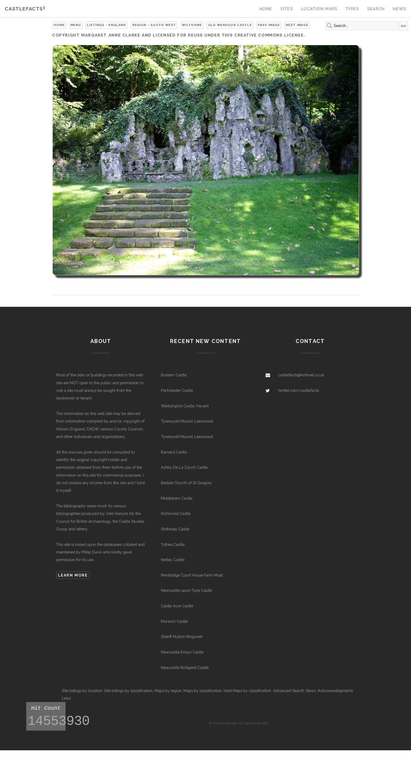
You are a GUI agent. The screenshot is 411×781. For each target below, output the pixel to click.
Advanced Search (288, 690)
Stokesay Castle (175, 529)
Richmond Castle (176, 513)
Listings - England (106, 25)
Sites (286, 9)
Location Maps (319, 9)
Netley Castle (173, 559)
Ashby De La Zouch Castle (184, 467)
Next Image (297, 25)
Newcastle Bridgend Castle (185, 667)
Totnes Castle (173, 544)
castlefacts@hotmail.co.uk (301, 375)
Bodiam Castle (174, 375)
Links (66, 698)
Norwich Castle (174, 621)
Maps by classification (202, 690)
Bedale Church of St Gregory (186, 483)
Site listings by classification (128, 690)
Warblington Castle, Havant (185, 406)
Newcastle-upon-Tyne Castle (186, 590)
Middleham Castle (176, 498)
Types (352, 9)
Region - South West (154, 25)
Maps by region (168, 690)
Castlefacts (25, 9)
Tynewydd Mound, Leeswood (187, 421)
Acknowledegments (335, 690)
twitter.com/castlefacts (298, 390)
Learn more (73, 575)
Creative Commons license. (269, 35)
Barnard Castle (174, 452)
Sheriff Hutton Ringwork (182, 636)
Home (265, 9)
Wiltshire (192, 25)
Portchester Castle (177, 390)
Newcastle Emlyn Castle (182, 652)
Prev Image (269, 25)
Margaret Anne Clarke (110, 35)
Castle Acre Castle (177, 606)
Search (376, 9)
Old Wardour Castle (230, 25)
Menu (76, 25)
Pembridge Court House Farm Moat (192, 575)
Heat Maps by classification (247, 690)
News (399, 9)
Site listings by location (82, 690)
